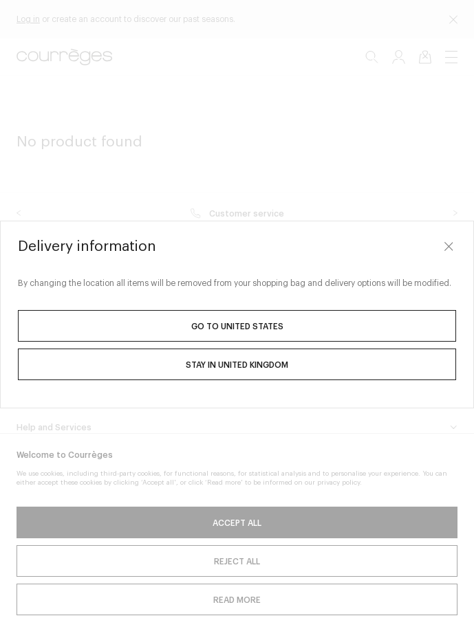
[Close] (449, 246)
